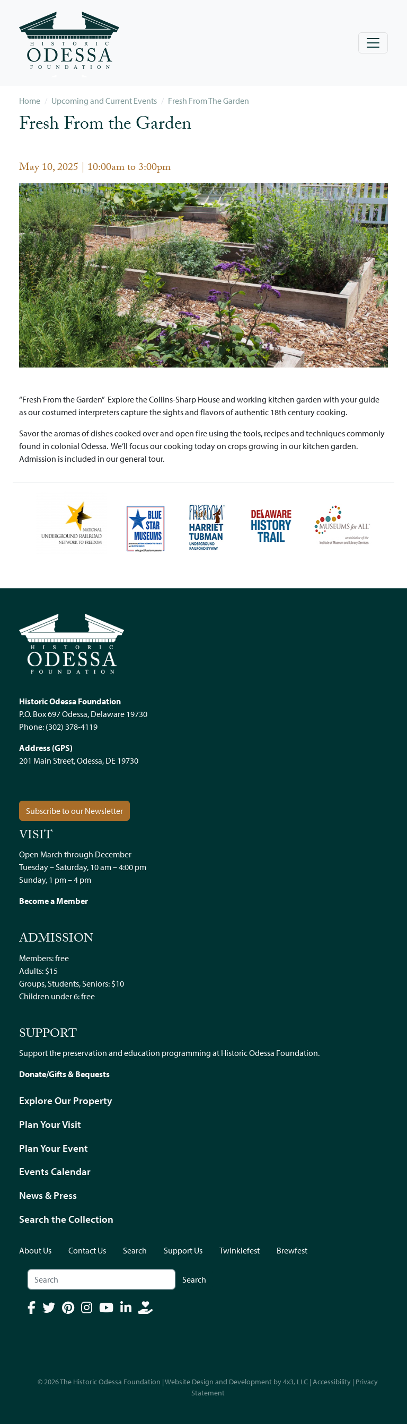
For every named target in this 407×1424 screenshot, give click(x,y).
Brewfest (292, 1250)
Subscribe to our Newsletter (74, 810)
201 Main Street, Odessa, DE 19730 (78, 760)
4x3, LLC (295, 1381)
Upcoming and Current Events (104, 100)
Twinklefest (239, 1250)
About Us (35, 1250)
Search (135, 1250)
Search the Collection (66, 1219)
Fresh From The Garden (208, 100)
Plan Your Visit (50, 1124)
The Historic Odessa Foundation (110, 1381)
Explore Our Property (65, 1100)
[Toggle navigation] (373, 42)
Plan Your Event (53, 1148)
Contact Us (87, 1250)
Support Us (183, 1250)
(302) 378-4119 (72, 726)
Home (29, 100)
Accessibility (332, 1381)
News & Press (48, 1195)
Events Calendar (55, 1171)
